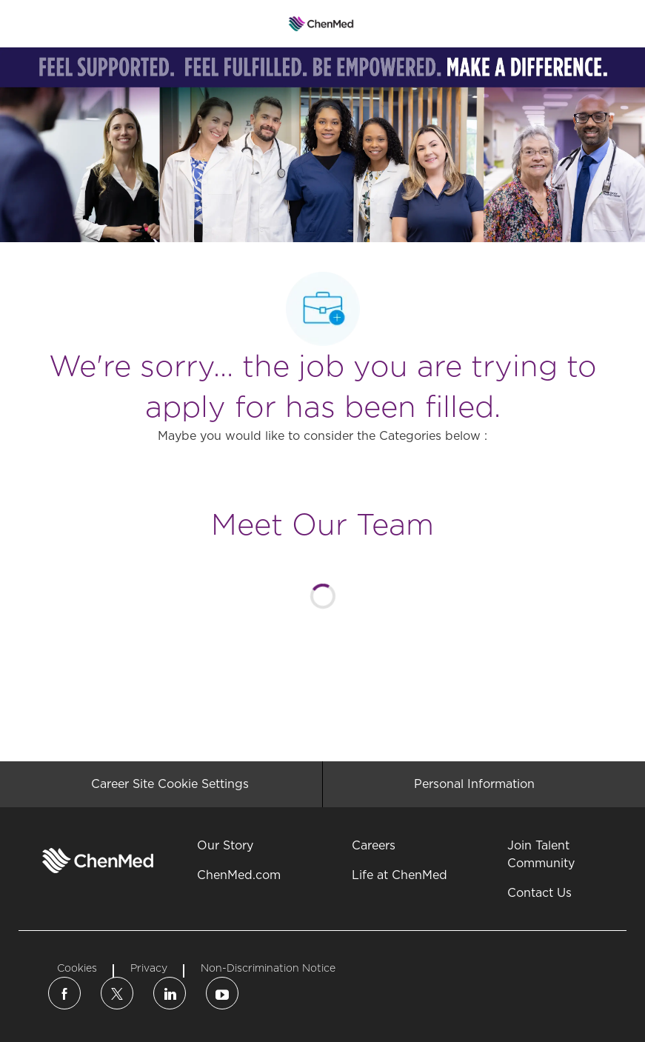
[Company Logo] (321, 23)
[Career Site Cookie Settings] (170, 784)
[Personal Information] (474, 784)
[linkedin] (169, 993)
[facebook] (64, 993)
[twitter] (117, 993)
